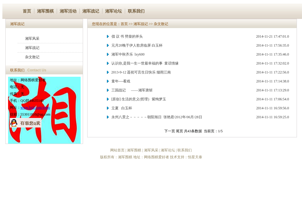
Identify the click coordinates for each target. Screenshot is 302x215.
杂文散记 (32, 57)
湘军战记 (90, 11)
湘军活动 (68, 11)
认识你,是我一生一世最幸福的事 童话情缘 (145, 63)
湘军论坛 (113, 11)
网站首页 (117, 150)
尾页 (179, 131)
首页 (27, 11)
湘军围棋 (45, 11)
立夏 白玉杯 (121, 108)
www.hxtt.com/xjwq (35, 107)
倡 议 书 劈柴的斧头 (127, 36)
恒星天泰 (195, 157)
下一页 (169, 131)
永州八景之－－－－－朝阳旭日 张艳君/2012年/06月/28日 (156, 117)
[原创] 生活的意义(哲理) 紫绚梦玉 (138, 99)
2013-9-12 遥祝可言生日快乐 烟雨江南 (141, 72)
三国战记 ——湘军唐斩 (132, 90)
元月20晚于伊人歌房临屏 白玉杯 (137, 45)
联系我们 (136, 11)
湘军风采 (32, 38)
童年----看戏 (121, 81)
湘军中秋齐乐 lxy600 (128, 54)
